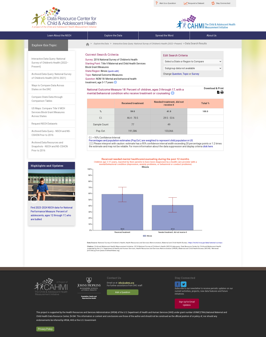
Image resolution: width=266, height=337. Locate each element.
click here (208, 146)
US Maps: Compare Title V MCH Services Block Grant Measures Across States (48, 112)
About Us (211, 35)
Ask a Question (122, 292)
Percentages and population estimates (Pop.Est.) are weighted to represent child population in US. (141, 140)
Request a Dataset (196, 3)
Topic (185, 74)
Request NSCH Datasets (44, 123)
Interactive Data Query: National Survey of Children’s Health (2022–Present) (147, 43)
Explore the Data (113, 35)
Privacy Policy (45, 329)
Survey (195, 74)
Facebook (177, 284)
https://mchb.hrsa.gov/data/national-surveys (205, 243)
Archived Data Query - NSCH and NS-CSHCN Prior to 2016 (51, 133)
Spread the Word (164, 35)
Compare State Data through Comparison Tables (47, 99)
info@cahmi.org (126, 283)
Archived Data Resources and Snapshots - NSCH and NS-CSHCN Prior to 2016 (50, 146)
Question (177, 74)
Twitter (183, 284)
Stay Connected (223, 3)
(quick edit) (113, 71)
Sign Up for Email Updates (187, 303)
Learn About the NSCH (59, 35)
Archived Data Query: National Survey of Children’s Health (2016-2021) (51, 76)
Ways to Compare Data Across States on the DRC (48, 87)
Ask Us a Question (168, 3)
